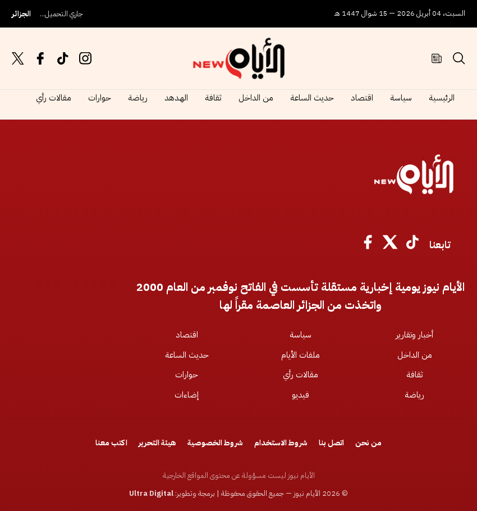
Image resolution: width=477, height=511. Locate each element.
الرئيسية (442, 98)
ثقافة (213, 98)
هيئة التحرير (157, 443)
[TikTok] (412, 245)
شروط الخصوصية (215, 443)
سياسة (401, 98)
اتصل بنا (331, 443)
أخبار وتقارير (414, 334)
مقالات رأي (53, 98)
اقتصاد (362, 98)
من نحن (368, 443)
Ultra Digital (151, 493)
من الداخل (255, 98)
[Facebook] (367, 245)
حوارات (99, 98)
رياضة (138, 98)
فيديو (300, 395)
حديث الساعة (312, 98)
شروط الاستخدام (281, 443)
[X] (390, 245)
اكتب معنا (111, 443)
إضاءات (187, 395)
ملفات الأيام (300, 355)
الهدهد (176, 98)
